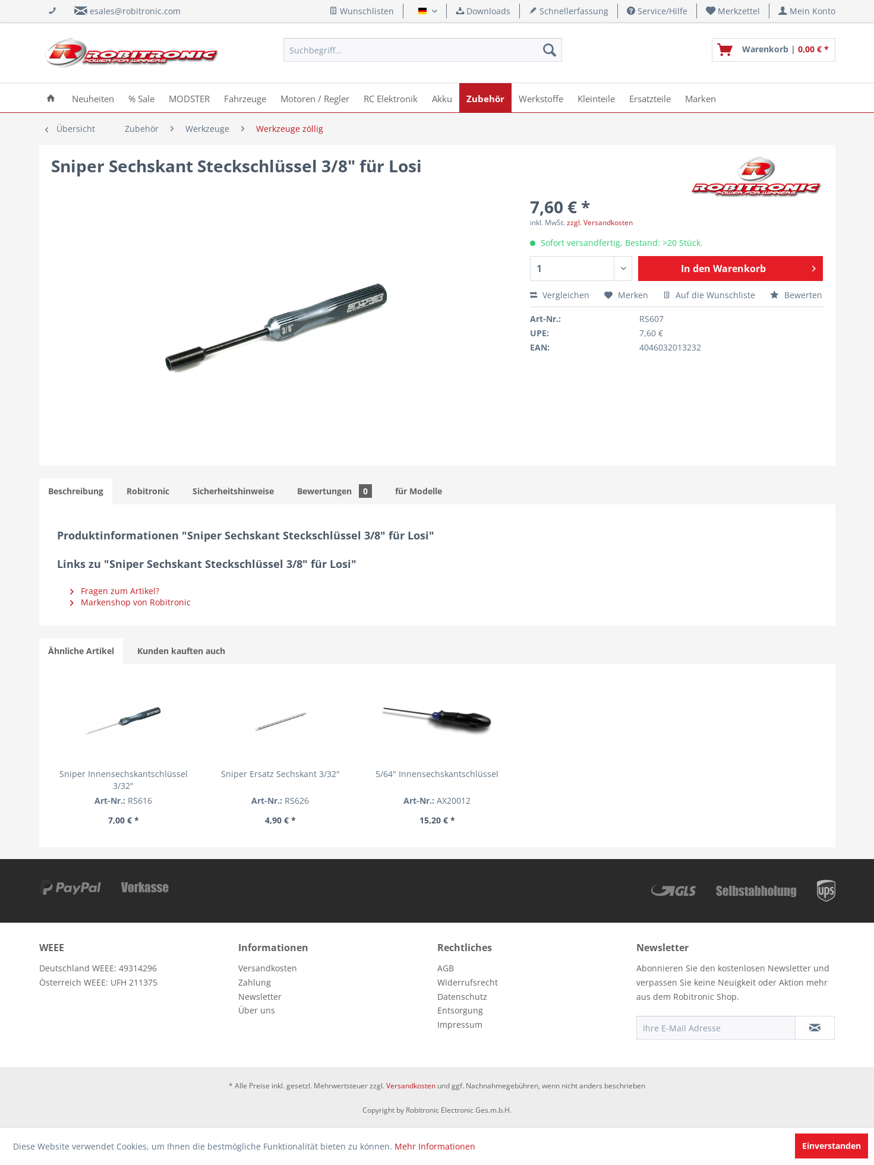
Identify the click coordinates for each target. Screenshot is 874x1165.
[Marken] (700, 97)
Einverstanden (831, 1145)
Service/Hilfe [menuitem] (657, 11)
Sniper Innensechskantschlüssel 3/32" (123, 779)
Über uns (256, 1010)
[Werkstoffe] (541, 97)
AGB (445, 968)
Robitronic (148, 491)
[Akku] (442, 97)
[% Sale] (141, 97)
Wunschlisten (361, 11)
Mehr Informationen (435, 1146)
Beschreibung (75, 491)
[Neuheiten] (93, 97)
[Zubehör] (485, 97)
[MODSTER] (189, 97)
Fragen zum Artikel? (114, 590)
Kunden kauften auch (181, 650)
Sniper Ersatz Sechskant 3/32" (280, 773)
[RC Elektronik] (390, 97)
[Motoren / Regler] (314, 97)
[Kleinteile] (596, 97)
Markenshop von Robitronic (130, 602)
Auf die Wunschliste (709, 295)
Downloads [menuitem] (483, 11)
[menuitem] (733, 11)
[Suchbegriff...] (422, 50)
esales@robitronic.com (135, 11)
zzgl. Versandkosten (600, 222)
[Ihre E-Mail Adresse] (716, 1028)
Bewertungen (334, 491)
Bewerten (796, 295)
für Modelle (418, 491)
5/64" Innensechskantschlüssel (437, 773)
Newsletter (260, 996)
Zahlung (254, 982)
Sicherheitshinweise (233, 491)
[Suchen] (549, 50)
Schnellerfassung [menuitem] (568, 11)
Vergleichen (559, 295)
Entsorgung (460, 1010)
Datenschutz (462, 996)
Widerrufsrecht (467, 982)
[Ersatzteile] (650, 97)
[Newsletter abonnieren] (815, 1028)
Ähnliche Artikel (81, 650)
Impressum (459, 1024)
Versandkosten (267, 968)
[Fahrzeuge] (245, 97)
